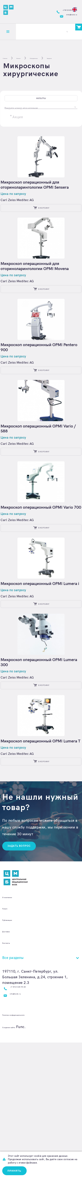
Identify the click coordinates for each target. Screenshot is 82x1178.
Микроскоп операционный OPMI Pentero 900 (35, 389)
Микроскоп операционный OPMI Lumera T (35, 851)
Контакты (10, 1065)
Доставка (10, 1054)
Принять (18, 1169)
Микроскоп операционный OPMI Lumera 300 (35, 759)
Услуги (8, 1031)
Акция (17, 132)
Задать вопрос (24, 967)
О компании (12, 1020)
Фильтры (41, 106)
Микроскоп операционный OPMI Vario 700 (41, 574)
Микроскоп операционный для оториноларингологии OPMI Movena (39, 296)
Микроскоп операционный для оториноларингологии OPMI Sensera (39, 204)
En (71, 7)
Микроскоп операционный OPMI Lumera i (35, 666)
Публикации (12, 1042)
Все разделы (12, 1080)
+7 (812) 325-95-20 (27, 1111)
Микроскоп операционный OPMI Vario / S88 (41, 481)
